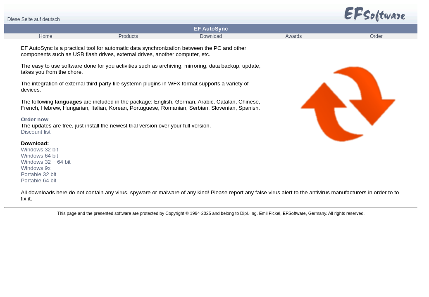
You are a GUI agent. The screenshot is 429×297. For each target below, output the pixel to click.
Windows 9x (35, 168)
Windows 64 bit (39, 156)
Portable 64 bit (38, 180)
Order (376, 36)
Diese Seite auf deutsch (33, 19)
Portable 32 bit (38, 174)
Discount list (35, 132)
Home (45, 36)
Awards (293, 36)
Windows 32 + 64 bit (45, 162)
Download (211, 36)
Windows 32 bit (39, 149)
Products (128, 36)
